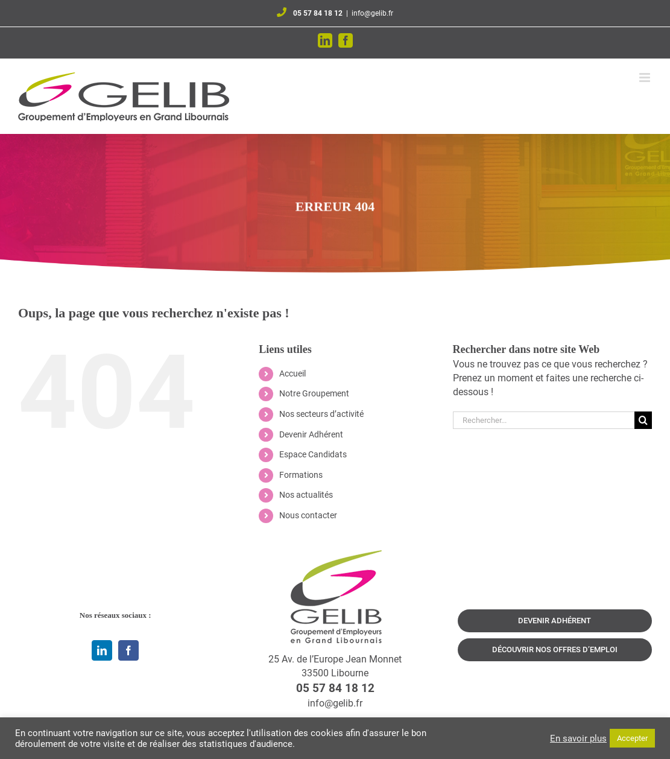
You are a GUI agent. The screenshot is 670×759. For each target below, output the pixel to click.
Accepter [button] (632, 738)
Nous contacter (308, 515)
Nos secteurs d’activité (321, 414)
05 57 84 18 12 (318, 13)
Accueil (292, 373)
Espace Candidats (313, 454)
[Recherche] (643, 420)
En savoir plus (578, 738)
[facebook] (128, 650)
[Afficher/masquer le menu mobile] (645, 77)
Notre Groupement (314, 393)
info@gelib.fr (372, 13)
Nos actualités (306, 495)
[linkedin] (102, 650)
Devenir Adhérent (311, 434)
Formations (301, 475)
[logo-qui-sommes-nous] (335, 555)
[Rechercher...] (543, 420)
